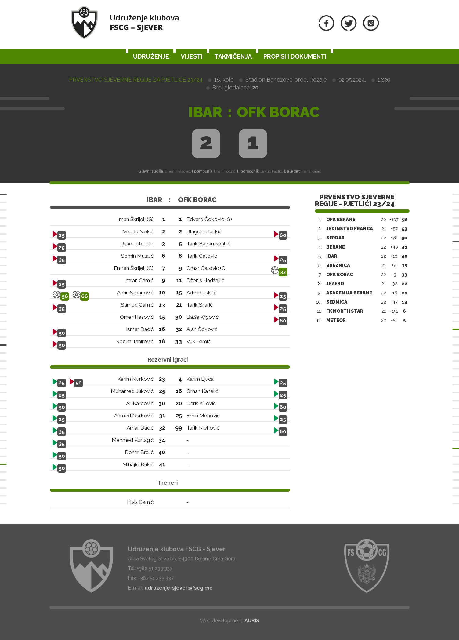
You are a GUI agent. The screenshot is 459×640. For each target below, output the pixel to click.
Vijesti (192, 56)
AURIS (251, 621)
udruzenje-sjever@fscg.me (179, 588)
